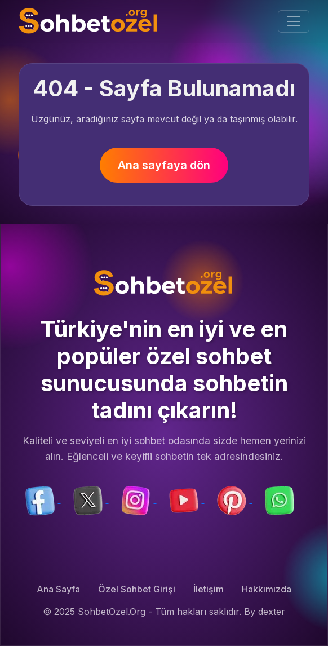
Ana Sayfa (58, 589)
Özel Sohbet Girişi (136, 589)
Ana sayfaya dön (164, 165)
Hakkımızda (266, 589)
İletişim (208, 589)
